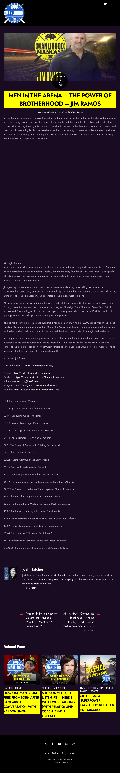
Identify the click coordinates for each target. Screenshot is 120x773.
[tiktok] (74, 743)
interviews (40, 111)
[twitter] (45, 743)
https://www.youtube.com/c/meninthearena (36, 389)
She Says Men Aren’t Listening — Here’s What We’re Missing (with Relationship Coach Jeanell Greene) (58, 704)
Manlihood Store (30, 583)
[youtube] (60, 743)
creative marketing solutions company (54, 579)
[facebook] (52, 743)
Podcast (55, 753)
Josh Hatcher (32, 569)
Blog (64, 753)
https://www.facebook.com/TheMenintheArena (39, 377)
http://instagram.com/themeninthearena (36, 385)
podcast (80, 111)
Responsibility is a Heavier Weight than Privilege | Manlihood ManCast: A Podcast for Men (41, 619)
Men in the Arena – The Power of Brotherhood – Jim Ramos (60, 99)
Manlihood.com (62, 575)
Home (46, 753)
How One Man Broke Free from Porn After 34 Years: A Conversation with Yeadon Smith (21, 702)
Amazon (47, 583)
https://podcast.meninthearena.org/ (31, 373)
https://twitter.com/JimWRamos (22, 381)
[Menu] (112, 4)
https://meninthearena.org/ (39, 365)
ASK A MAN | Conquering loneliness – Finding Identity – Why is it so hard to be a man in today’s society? (78, 621)
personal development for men (61, 111)
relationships (58, 688)
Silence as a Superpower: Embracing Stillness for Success (97, 703)
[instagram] (67, 743)
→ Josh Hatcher (30, 587)
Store (71, 753)
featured (8, 688)
